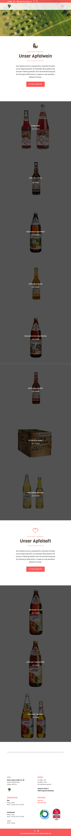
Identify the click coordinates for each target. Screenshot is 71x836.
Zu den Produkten (35, 84)
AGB (45, 802)
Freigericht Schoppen (35, 232)
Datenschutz (41, 802)
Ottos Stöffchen (35, 440)
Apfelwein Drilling (35, 493)
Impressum (40, 800)
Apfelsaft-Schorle (35, 714)
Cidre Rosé (35, 126)
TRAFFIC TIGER (48, 833)
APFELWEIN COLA (35, 178)
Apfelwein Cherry (35, 388)
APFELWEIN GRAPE (36, 284)
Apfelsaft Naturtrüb (35, 662)
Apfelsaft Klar (35, 610)
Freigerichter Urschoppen (35, 336)
